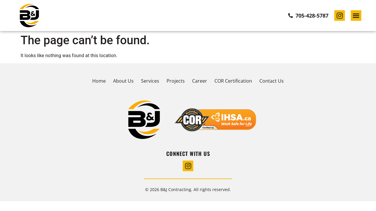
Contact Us (271, 81)
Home (99, 81)
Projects (176, 81)
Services (150, 81)
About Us (123, 81)
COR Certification (233, 81)
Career (199, 81)
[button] (356, 15)
